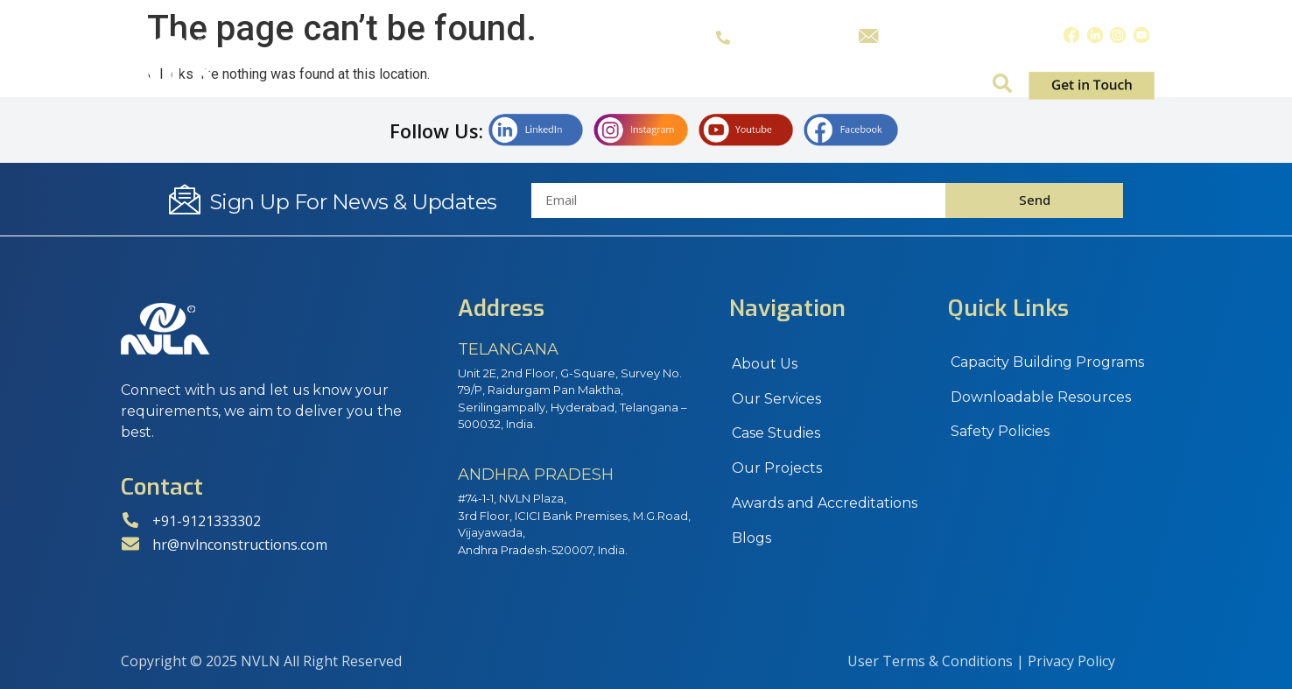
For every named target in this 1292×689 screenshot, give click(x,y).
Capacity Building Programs (1047, 362)
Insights (936, 86)
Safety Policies (1000, 432)
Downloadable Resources (1041, 397)
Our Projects (777, 469)
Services (592, 86)
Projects (824, 86)
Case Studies (707, 85)
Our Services (776, 398)
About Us (477, 86)
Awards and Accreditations (824, 504)
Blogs (751, 539)
